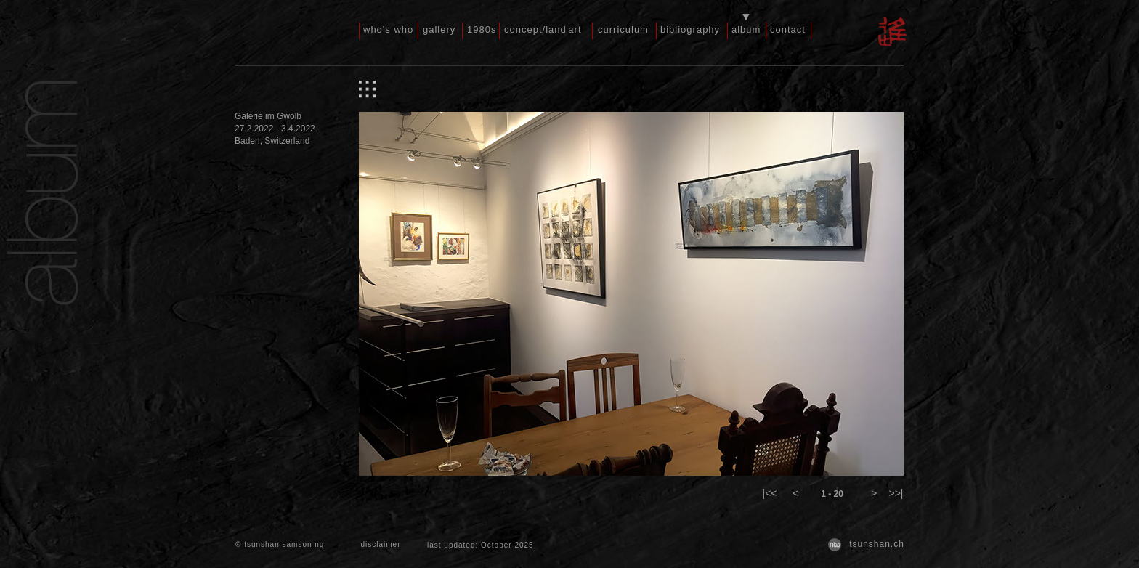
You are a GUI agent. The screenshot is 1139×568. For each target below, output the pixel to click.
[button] (770, 493)
